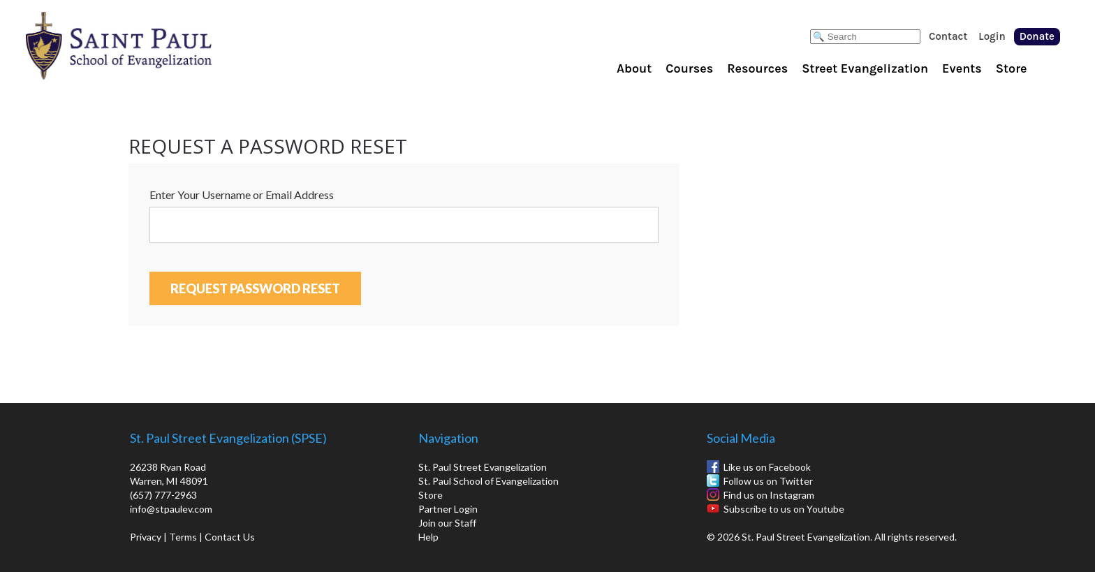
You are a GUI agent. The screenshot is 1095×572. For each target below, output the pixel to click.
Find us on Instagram (768, 495)
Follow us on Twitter (768, 481)
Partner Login (448, 509)
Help (428, 537)
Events (962, 68)
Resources (757, 68)
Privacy (145, 537)
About (634, 68)
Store (1011, 68)
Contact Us (230, 537)
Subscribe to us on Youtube (783, 509)
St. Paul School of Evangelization (146, 45)
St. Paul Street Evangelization (482, 467)
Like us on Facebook (767, 467)
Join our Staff (447, 523)
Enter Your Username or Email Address (241, 194)
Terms (183, 537)
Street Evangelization (865, 68)
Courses (689, 68)
